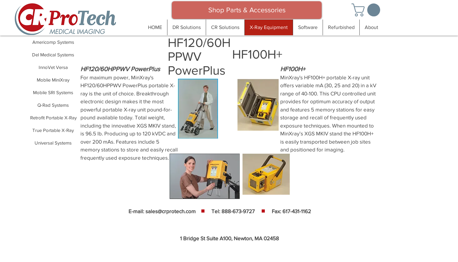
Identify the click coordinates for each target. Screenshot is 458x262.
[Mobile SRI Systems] (53, 92)
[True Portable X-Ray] (53, 130)
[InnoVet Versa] (53, 67)
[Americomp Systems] (53, 42)
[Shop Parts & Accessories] (247, 10)
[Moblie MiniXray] (53, 79)
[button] (367, 9)
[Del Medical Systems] (53, 54)
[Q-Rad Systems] (53, 105)
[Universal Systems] (53, 142)
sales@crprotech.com (170, 211)
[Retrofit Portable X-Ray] (53, 117)
